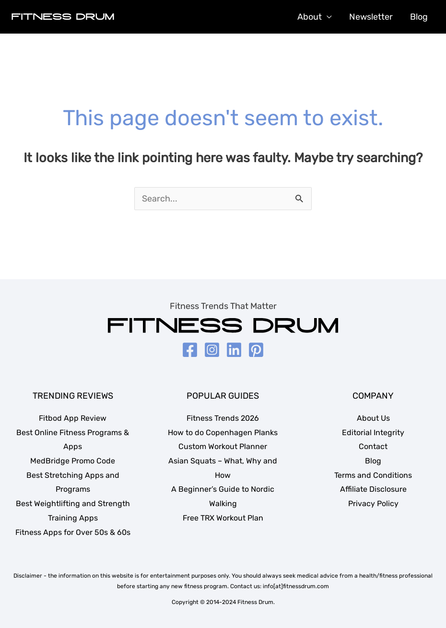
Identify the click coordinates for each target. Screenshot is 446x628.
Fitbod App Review (72, 418)
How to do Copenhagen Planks (223, 432)
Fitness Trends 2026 (223, 418)
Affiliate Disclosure (373, 489)
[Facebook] (190, 350)
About (309, 17)
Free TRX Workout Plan (223, 517)
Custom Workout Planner (222, 446)
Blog (419, 17)
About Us (373, 418)
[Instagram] (212, 350)
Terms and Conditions (373, 475)
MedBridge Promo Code (72, 460)
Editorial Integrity (373, 432)
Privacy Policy (373, 503)
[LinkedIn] (234, 350)
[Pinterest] (256, 350)
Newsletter (371, 17)
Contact (373, 446)
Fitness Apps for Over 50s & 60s (72, 532)
